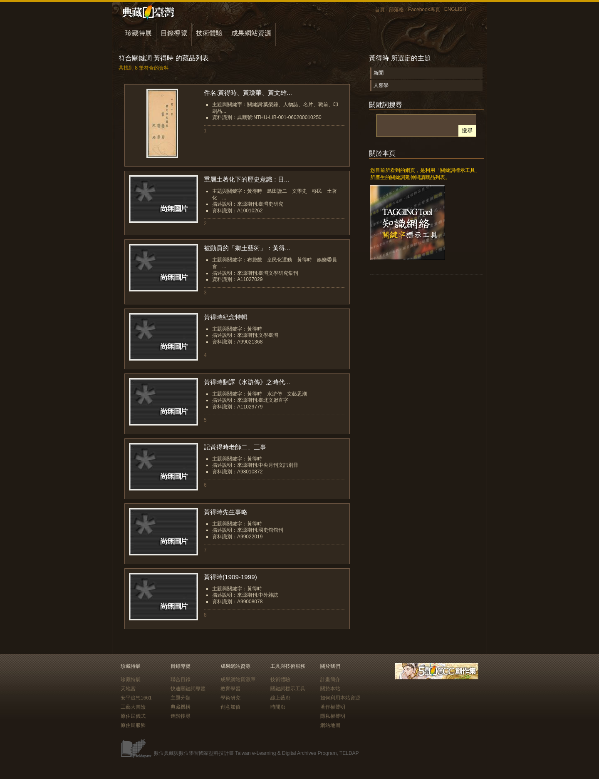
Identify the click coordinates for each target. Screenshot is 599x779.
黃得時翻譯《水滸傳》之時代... (247, 382)
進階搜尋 (181, 716)
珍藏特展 (138, 33)
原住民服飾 (133, 725)
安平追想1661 (136, 698)
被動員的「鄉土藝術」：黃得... (247, 247)
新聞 (379, 73)
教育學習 (230, 689)
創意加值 (230, 707)
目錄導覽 (174, 33)
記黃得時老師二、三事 (235, 446)
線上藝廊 (280, 698)
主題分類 (181, 698)
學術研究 (230, 698)
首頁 (380, 9)
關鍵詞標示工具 (287, 689)
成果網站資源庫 (237, 679)
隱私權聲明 (332, 716)
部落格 (396, 9)
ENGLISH (455, 9)
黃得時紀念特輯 (226, 317)
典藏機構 (181, 707)
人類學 (381, 85)
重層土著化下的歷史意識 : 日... (246, 179)
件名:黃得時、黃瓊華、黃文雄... (248, 92)
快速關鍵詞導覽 (188, 689)
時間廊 (277, 707)
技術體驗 (209, 33)
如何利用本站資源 (340, 698)
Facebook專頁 (424, 9)
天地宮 (128, 689)
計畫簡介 (330, 679)
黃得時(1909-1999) (230, 576)
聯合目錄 (181, 679)
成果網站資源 (251, 33)
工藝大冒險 (133, 707)
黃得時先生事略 (226, 511)
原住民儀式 (133, 716)
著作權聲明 (332, 707)
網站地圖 (330, 725)
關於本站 (330, 689)
